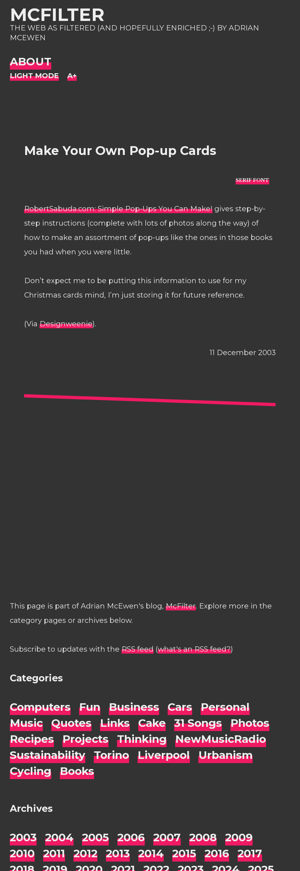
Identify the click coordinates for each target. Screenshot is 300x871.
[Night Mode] (34, 76)
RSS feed (138, 649)
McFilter (57, 15)
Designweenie (66, 323)
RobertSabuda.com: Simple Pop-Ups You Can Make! (118, 208)
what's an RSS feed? (194, 649)
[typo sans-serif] (252, 179)
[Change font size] (72, 76)
